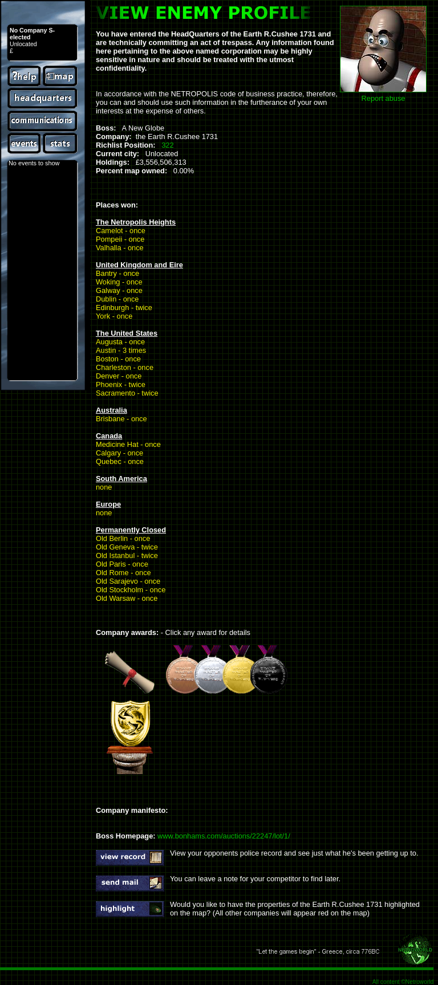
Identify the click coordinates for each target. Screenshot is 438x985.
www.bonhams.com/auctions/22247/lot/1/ (223, 836)
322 (167, 145)
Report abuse (383, 98)
